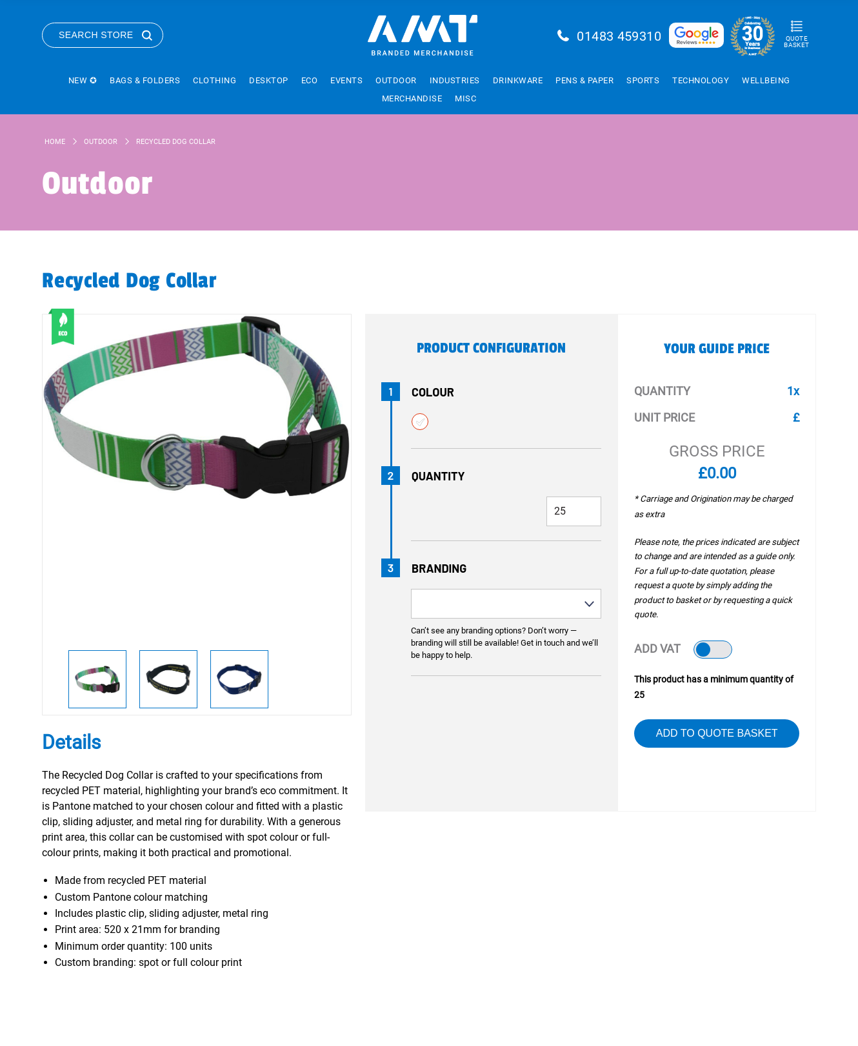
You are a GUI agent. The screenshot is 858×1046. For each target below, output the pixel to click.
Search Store (96, 35)
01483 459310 (619, 36)
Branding (439, 568)
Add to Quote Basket (717, 733)
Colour (433, 392)
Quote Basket (796, 41)
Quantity (438, 476)
